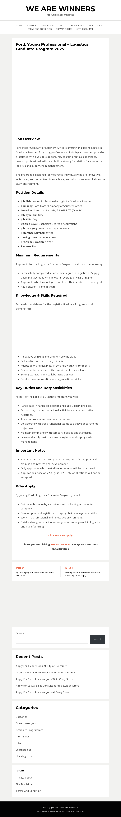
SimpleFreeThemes (56, 811)
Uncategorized (96, 25)
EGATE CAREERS (61, 544)
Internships (48, 25)
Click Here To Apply (60, 535)
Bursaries (32, 25)
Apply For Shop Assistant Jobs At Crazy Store (42, 692)
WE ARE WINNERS (60, 8)
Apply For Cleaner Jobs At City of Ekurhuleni (42, 666)
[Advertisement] (60, 72)
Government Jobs (26, 723)
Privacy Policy (64, 28)
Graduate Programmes (29, 730)
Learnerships (76, 25)
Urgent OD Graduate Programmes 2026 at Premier (46, 672)
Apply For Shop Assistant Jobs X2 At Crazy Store (44, 679)
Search (20, 633)
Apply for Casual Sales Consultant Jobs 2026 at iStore (47, 685)
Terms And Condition (40, 28)
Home (19, 25)
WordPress (80, 811)
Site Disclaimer (85, 28)
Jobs (62, 25)
